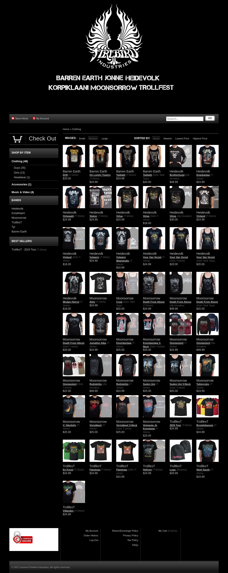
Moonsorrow (19, 217)
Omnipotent (176, 343)
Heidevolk (17, 208)
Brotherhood (177, 175)
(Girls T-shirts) (177, 260)
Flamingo (95, 469)
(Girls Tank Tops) (205, 260)
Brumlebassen (204, 425)
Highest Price (200, 138)
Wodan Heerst (71, 302)
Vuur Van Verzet (152, 257)
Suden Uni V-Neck (180, 384)
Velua (119, 216)
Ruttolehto (96, 384)
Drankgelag (203, 175)
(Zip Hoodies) (184, 216)
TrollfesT (17, 222)
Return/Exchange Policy (125, 530)
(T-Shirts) (74, 175)
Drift (65, 175)
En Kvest (68, 469)
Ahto (92, 302)
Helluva (147, 469)
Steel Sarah (203, 469)
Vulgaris (94, 257)
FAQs (135, 545)
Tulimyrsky (202, 384)
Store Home (20, 118)
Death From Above (154, 302)
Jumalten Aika (98, 343)
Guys (20, 167)
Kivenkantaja (123, 343)
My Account (41, 118)
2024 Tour (175, 425)
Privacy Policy (130, 535)
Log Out (94, 540)
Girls (19, 172)
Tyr (13, 226)
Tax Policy (132, 540)
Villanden (68, 510)
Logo (173, 469)
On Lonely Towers (100, 175)
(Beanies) (181, 469)
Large (105, 138)
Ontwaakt (68, 216)
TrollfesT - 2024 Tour (24, 249)
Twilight (120, 175)
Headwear (22, 177)
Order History (91, 535)
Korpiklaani (18, 213)
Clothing (76, 129)
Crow (119, 302)
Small (82, 138)
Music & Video (23, 192)
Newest (167, 138)
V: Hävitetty (69, 425)
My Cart (163, 530)
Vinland (200, 216)
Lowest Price (182, 138)
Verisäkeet (96, 425)
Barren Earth (19, 231)
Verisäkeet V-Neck (126, 425)
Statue (93, 216)
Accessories (21, 184)
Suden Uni (149, 384)
